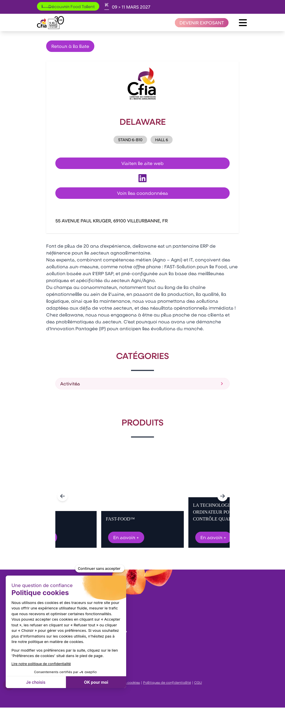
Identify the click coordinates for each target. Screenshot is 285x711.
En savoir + (126, 537)
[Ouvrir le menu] (243, 22)
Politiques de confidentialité (167, 682)
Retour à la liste (70, 46)
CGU (198, 682)
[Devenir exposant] (202, 22)
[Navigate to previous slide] (62, 496)
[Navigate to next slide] (222, 496)
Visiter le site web (142, 163)
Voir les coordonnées (142, 193)
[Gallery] (142, 496)
